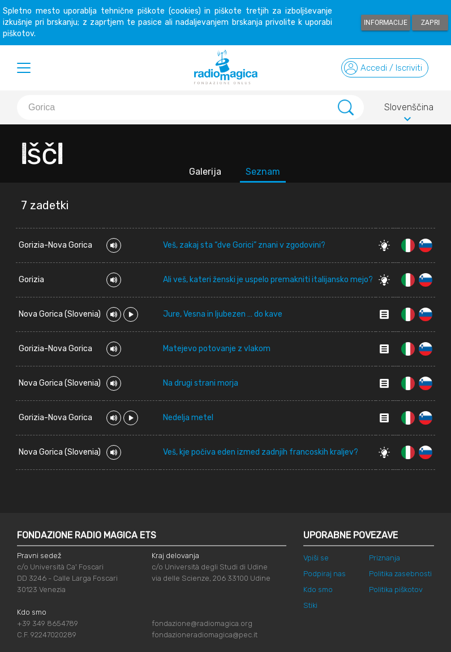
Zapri (430, 23)
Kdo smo (318, 589)
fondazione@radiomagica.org (202, 623)
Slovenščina (408, 109)
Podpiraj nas (324, 573)
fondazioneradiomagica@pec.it (204, 635)
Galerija (205, 171)
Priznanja (384, 558)
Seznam (263, 171)
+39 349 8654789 (47, 623)
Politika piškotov (396, 589)
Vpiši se (316, 558)
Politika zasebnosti (400, 573)
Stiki (310, 605)
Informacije (385, 23)
